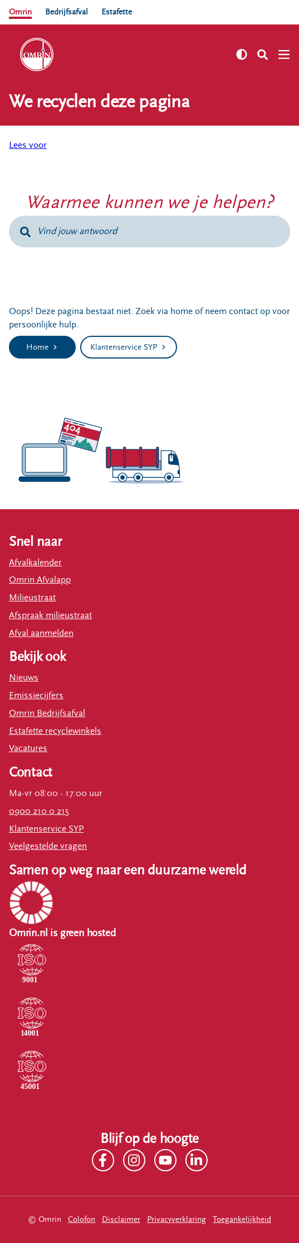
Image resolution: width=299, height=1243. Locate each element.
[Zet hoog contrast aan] (242, 54)
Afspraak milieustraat (50, 615)
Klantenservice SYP (46, 828)
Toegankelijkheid (242, 1219)
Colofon (81, 1219)
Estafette (116, 12)
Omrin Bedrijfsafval (47, 713)
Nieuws (23, 677)
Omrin (20, 12)
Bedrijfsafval (66, 12)
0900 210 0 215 (39, 811)
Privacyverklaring (176, 1219)
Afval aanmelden (41, 633)
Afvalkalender (35, 562)
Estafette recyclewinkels (55, 731)
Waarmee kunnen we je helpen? (149, 202)
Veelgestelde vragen (48, 846)
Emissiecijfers (36, 695)
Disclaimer (121, 1219)
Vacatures (28, 748)
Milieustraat (32, 597)
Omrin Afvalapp (40, 579)
